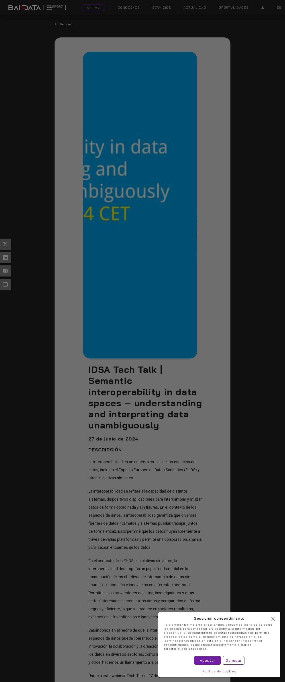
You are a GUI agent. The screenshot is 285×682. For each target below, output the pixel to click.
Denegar (234, 660)
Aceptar (207, 660)
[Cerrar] (273, 619)
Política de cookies (219, 671)
